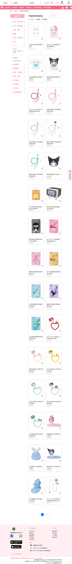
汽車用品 (16, 88)
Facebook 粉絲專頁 (16, 554)
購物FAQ (31, 533)
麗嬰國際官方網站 (37, 545)
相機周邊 (15, 58)
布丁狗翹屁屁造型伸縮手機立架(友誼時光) (35, 207)
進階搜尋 (57, 2)
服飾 (14, 34)
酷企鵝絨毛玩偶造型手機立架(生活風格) (35, 240)
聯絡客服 (31, 535)
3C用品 (15, 46)
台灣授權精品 (17, 92)
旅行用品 (16, 80)
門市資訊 (54, 533)
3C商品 (15, 49)
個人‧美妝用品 (18, 26)
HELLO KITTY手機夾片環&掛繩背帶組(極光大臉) (53, 500)
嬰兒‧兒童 (16, 76)
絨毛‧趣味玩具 (18, 38)
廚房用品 (16, 64)
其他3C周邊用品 (17, 61)
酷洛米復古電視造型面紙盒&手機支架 (53, 207)
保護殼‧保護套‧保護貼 (18, 51)
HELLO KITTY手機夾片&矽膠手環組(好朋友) (53, 337)
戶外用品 (16, 84)
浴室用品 (16, 68)
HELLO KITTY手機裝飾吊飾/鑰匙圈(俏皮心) (53, 240)
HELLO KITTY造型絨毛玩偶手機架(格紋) (53, 45)
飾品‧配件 (16, 30)
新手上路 (31, 531)
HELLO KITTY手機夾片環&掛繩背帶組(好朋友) (35, 110)
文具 (14, 42)
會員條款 (31, 537)
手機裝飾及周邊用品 (18, 55)
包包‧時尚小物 (18, 22)
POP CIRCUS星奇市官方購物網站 (42, 550)
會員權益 (31, 539)
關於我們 (54, 531)
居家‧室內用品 (18, 72)
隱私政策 (54, 537)
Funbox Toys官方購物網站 (40, 548)
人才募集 (54, 535)
